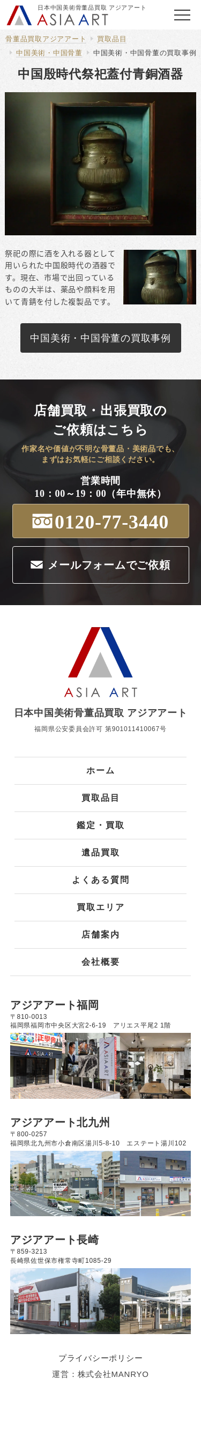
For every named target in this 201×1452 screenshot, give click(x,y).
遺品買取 (100, 852)
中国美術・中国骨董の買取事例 (145, 53)
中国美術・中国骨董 (49, 53)
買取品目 (111, 39)
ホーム (100, 770)
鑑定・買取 (101, 825)
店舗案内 (100, 934)
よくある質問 (101, 879)
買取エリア (101, 907)
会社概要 (100, 961)
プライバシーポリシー (100, 1357)
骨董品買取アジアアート (45, 39)
